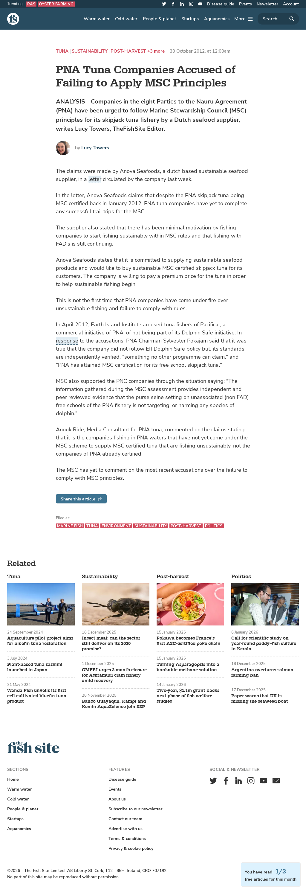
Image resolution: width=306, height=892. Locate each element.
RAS (31, 4)
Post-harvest (128, 51)
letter (94, 179)
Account (291, 4)
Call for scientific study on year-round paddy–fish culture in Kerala (263, 644)
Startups (190, 19)
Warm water (97, 19)
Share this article (81, 499)
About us (117, 799)
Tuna (62, 51)
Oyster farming (56, 4)
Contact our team (125, 819)
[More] (243, 19)
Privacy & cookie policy (130, 848)
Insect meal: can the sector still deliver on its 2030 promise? (111, 644)
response (67, 340)
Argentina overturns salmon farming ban (262, 672)
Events (245, 4)
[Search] (278, 19)
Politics (214, 526)
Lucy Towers (95, 147)
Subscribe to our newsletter (135, 809)
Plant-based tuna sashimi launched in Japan (34, 667)
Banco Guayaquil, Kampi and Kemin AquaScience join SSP (114, 704)
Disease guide (220, 4)
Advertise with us (125, 829)
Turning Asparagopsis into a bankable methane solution (188, 667)
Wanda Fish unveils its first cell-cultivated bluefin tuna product (36, 696)
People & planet (159, 19)
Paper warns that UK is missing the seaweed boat (259, 698)
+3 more (156, 51)
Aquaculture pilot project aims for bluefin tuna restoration (40, 641)
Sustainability (90, 51)
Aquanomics (217, 19)
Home (13, 779)
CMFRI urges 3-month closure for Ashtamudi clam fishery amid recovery (114, 675)
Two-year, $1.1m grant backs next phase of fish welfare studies (188, 696)
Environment (116, 526)
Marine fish (70, 526)
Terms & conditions (127, 838)
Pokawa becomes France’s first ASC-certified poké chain (189, 641)
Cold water (126, 19)
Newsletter (267, 4)
